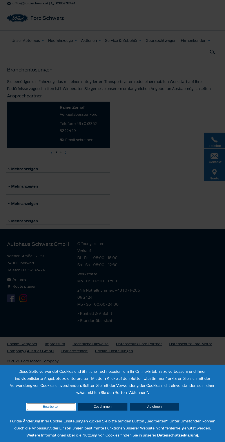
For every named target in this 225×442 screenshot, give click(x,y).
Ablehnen (154, 406)
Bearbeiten (51, 406)
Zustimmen (103, 406)
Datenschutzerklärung (177, 435)
